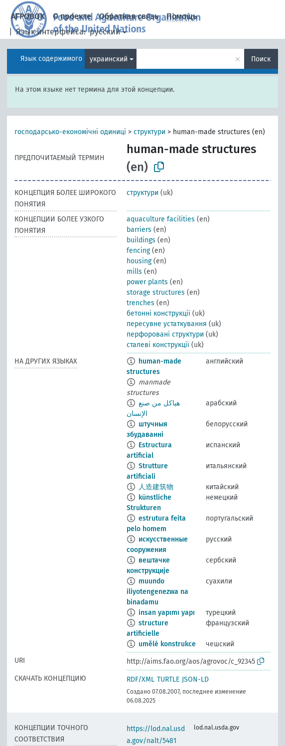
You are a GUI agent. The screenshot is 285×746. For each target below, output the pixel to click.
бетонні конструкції (158, 313)
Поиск (261, 59)
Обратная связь (128, 16)
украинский (109, 59)
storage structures (156, 292)
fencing (138, 250)
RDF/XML (140, 679)
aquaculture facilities (161, 219)
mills (134, 271)
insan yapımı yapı (167, 612)
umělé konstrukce (167, 644)
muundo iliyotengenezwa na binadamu (157, 591)
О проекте (72, 16)
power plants (147, 282)
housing (139, 261)
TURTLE (168, 679)
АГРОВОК (28, 16)
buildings (141, 240)
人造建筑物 (156, 487)
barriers (139, 229)
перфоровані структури (165, 334)
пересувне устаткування (167, 324)
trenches (140, 303)
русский (105, 31)
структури (149, 132)
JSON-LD (195, 679)
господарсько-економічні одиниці (70, 132)
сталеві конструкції (158, 345)
